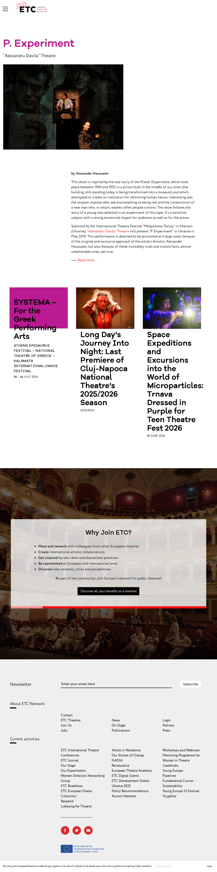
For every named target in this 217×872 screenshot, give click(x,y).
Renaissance (120, 765)
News (116, 720)
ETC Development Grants (130, 781)
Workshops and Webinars (181, 750)
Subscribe (190, 684)
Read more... (88, 260)
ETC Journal (69, 760)
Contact (67, 715)
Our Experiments (73, 770)
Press (166, 730)
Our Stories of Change (128, 755)
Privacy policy (163, 866)
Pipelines (169, 775)
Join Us (66, 725)
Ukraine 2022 (121, 786)
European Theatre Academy (132, 770)
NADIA (117, 760)
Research (67, 801)
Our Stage (68, 765)
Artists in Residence (126, 750)
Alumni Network (124, 796)
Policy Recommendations (130, 791)
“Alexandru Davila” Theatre (108, 231)
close (209, 866)
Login (167, 720)
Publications (121, 730)
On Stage (118, 725)
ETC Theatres (71, 720)
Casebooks (170, 765)
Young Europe (173, 770)
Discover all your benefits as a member (109, 593)
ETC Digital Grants (125, 775)
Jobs (64, 730)
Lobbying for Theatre (76, 806)
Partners (168, 725)
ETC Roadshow (72, 786)
